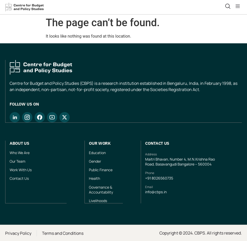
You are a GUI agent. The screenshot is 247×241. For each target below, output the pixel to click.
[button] (239, 6)
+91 (148, 177)
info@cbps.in (156, 191)
